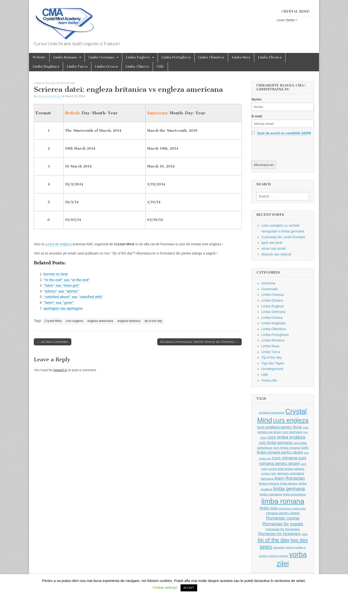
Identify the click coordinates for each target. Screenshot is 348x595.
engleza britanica (128, 321)
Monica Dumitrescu (49, 96)
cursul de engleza (58, 244)
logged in (60, 370)
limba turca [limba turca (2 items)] (284, 508)
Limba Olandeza (211, 57)
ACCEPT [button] (188, 587)
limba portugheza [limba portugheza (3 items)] (294, 494)
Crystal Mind (52, 321)
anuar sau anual (273, 248)
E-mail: (257, 116)
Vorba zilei (269, 380)
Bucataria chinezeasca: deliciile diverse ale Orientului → (199, 342)
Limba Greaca (106, 67)
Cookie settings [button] (164, 587)
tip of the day (153, 321)
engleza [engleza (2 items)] (265, 473)
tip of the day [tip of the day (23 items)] (274, 540)
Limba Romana (65, 57)
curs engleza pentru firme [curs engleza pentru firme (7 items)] (279, 427)
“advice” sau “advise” (61, 291)
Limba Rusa (241, 57)
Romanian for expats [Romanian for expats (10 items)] (282, 523)
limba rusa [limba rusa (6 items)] (268, 508)
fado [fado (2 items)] (273, 473)
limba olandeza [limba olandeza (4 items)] (271, 494)
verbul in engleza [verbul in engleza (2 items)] (278, 555)
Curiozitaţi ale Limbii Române (283, 237)
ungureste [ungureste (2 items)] (278, 547)
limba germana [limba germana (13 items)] (289, 488)
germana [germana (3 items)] (283, 473)
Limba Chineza (137, 67)
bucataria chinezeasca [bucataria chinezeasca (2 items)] (271, 412)
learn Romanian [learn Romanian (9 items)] (290, 478)
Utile (160, 67)
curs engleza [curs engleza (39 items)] (290, 420)
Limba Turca (77, 67)
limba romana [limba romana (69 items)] (282, 501)
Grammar (268, 283)
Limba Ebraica (270, 57)
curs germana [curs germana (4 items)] (292, 432)
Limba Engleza (138, 57)
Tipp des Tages (272, 363)
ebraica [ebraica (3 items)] (299, 469)
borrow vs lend (56, 274)
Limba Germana (101, 57)
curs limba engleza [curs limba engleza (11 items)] (286, 437)
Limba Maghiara (46, 67)
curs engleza (74, 321)
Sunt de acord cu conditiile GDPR (284, 133)
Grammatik (269, 289)
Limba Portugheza (176, 57)
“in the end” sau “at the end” (67, 280)
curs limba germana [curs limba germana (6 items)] (275, 443)
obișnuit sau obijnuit (276, 254)
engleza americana (100, 321)
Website (39, 57)
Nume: (257, 99)
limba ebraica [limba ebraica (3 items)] (289, 483)
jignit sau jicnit (271, 243)
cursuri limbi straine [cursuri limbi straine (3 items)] (281, 469)
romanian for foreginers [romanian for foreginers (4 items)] (283, 529)
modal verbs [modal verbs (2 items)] (299, 508)
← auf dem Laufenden (52, 342)
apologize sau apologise (63, 308)
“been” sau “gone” (59, 303)
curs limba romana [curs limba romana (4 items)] (286, 448)
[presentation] (288, 147)
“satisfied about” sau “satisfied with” (73, 297)
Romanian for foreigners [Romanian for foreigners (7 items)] (279, 533)
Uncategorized (272, 369)
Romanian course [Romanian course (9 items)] (282, 518)
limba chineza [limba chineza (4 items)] (269, 483)
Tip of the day (65, 83)
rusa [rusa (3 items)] (304, 534)
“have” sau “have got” (62, 285)
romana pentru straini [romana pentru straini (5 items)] (282, 513)
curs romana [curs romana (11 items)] (284, 457)
